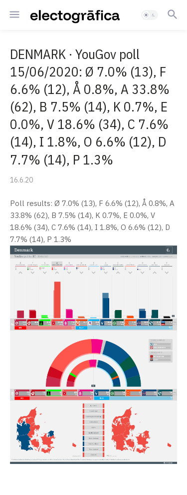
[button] (13, 15)
